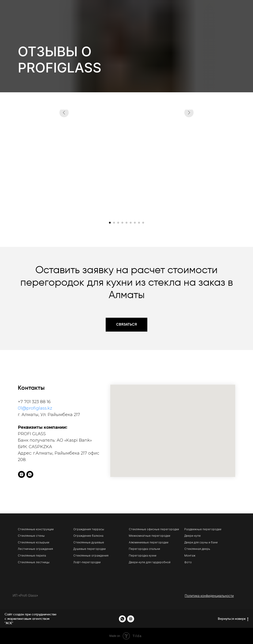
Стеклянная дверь (197, 549)
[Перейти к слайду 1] (110, 223)
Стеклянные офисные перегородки (154, 529)
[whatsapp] (29, 474)
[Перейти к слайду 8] (139, 223)
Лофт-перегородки (87, 562)
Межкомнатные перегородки (149, 535)
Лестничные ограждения (35, 549)
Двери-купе (192, 535)
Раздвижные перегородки (202, 529)
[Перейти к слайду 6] (131, 223)
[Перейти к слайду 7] (135, 223)
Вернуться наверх (233, 619)
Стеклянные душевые (88, 542)
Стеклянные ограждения (90, 555)
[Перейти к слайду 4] (122, 223)
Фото (188, 562)
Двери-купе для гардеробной (149, 562)
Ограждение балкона (88, 535)
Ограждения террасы (88, 529)
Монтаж (189, 555)
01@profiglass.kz (35, 408)
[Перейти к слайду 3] (118, 223)
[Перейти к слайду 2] (114, 223)
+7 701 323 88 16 (34, 401)
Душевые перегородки (89, 549)
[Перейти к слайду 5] (126, 223)
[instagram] (21, 474)
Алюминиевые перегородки (148, 542)
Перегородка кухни (142, 555)
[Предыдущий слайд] (64, 162)
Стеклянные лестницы (33, 562)
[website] (130, 618)
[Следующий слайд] (189, 162)
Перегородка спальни (144, 549)
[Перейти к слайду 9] (143, 223)
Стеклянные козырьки (33, 542)
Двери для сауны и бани (201, 542)
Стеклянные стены (31, 535)
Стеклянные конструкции (36, 529)
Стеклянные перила (32, 555)
